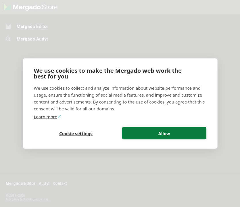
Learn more (45, 117)
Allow (164, 133)
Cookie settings (76, 133)
